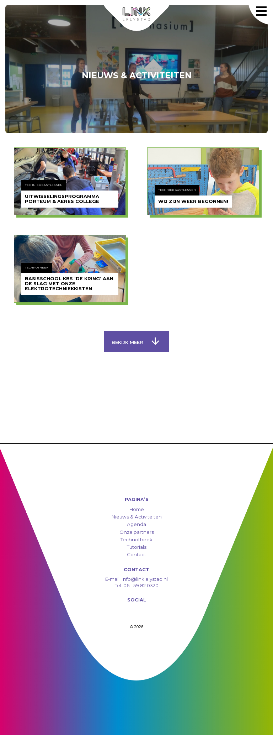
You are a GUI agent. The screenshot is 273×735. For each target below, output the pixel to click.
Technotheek (136, 539)
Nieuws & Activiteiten (137, 517)
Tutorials (136, 547)
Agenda (136, 524)
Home (136, 509)
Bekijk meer (135, 341)
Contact (136, 554)
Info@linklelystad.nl (144, 579)
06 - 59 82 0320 (141, 585)
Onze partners (136, 532)
